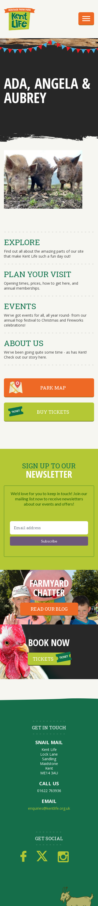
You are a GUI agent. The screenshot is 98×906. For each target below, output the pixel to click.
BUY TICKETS (53, 412)
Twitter (42, 856)
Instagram (63, 856)
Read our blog (49, 609)
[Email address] (49, 527)
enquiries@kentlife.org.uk (49, 808)
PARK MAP (53, 388)
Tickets (43, 659)
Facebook (23, 856)
